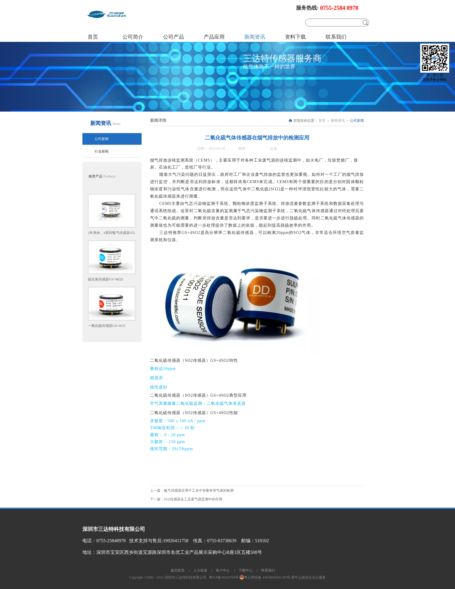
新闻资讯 (338, 121)
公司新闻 (357, 121)
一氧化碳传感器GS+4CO (106, 326)
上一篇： (192, 490)
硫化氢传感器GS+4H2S (105, 279)
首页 (93, 37)
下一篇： (186, 499)
